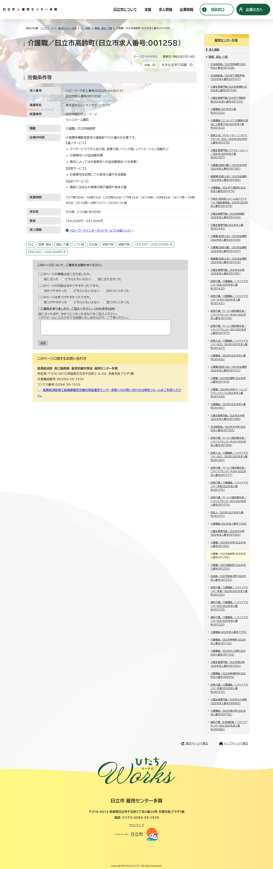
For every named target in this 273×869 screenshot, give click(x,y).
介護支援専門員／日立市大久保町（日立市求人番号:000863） (229, 701)
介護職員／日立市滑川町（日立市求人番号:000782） (228, 712)
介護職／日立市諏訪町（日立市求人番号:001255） (228, 566)
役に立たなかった (109, 279)
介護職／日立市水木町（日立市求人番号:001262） (228, 544)
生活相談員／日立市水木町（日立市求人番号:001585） (228, 428)
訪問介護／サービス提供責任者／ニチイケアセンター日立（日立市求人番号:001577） (229, 329)
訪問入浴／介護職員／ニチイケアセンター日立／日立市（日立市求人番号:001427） (229, 344)
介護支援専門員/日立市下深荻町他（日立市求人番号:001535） (228, 99)
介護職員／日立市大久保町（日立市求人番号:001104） (228, 652)
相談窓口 (217, 9)
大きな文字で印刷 (174, 64)
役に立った (51, 279)
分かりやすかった (55, 290)
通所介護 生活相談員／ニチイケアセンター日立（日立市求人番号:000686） (229, 725)
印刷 (147, 65)
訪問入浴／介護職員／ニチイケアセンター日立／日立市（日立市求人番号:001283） (229, 456)
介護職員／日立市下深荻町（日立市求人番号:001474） (228, 189)
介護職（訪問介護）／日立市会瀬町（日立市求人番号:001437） (229, 249)
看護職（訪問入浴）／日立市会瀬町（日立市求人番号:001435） (229, 260)
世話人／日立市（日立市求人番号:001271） (227, 514)
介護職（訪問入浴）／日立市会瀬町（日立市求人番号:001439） (229, 238)
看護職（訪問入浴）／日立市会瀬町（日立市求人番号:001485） (229, 178)
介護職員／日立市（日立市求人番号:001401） (228, 406)
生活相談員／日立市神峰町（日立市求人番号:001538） (228, 66)
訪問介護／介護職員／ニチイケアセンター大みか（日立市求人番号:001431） (229, 299)
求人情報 (165, 9)
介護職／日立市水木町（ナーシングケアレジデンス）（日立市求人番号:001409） (229, 392)
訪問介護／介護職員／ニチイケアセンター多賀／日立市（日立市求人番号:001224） (229, 591)
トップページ (47, 28)
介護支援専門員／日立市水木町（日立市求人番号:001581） (228, 271)
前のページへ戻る (197, 743)
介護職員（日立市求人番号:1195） (229, 632)
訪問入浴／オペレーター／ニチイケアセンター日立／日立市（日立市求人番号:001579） (229, 139)
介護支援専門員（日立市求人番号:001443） (227, 226)
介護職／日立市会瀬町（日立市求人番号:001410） (228, 379)
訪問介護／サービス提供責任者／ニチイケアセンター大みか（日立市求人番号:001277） (229, 471)
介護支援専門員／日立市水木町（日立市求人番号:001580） (228, 417)
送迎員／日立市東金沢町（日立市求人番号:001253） (228, 578)
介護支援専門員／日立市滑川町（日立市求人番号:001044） (228, 664)
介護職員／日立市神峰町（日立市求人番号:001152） (228, 641)
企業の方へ (254, 9)
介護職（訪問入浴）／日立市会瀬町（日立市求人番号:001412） (229, 368)
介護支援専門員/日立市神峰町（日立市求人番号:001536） (229, 88)
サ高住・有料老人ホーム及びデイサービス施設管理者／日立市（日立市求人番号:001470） (229, 202)
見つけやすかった (55, 302)
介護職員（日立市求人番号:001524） (223, 111)
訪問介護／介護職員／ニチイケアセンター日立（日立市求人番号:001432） (229, 284)
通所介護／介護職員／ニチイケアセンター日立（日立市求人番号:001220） (229, 620)
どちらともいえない (78, 279)
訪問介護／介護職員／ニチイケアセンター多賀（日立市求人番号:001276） (229, 486)
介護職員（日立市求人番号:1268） (229, 523)
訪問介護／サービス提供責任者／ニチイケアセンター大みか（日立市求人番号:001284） (229, 441)
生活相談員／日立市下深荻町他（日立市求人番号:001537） (228, 77)
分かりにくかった (117, 290)
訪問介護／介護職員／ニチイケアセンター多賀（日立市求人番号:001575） (229, 688)
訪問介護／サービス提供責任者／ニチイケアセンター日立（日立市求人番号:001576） (229, 501)
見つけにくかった (117, 302)
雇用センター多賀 (67, 28)
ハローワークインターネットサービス (101, 230)
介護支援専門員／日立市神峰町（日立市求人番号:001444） (228, 215)
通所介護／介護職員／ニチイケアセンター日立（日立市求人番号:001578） (229, 606)
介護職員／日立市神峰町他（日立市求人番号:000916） (228, 675)
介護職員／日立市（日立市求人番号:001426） (228, 357)
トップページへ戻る (236, 743)
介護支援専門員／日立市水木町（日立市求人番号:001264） (228, 533)
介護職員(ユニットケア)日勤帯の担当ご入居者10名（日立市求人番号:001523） (229, 124)
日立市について (125, 9)
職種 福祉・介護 (103, 28)
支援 (147, 9)
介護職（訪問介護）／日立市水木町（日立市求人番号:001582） (229, 167)
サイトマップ (136, 824)
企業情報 (186, 9)
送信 (43, 343)
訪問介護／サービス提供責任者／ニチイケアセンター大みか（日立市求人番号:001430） (229, 314)
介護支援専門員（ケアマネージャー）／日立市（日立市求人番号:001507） (229, 153)
